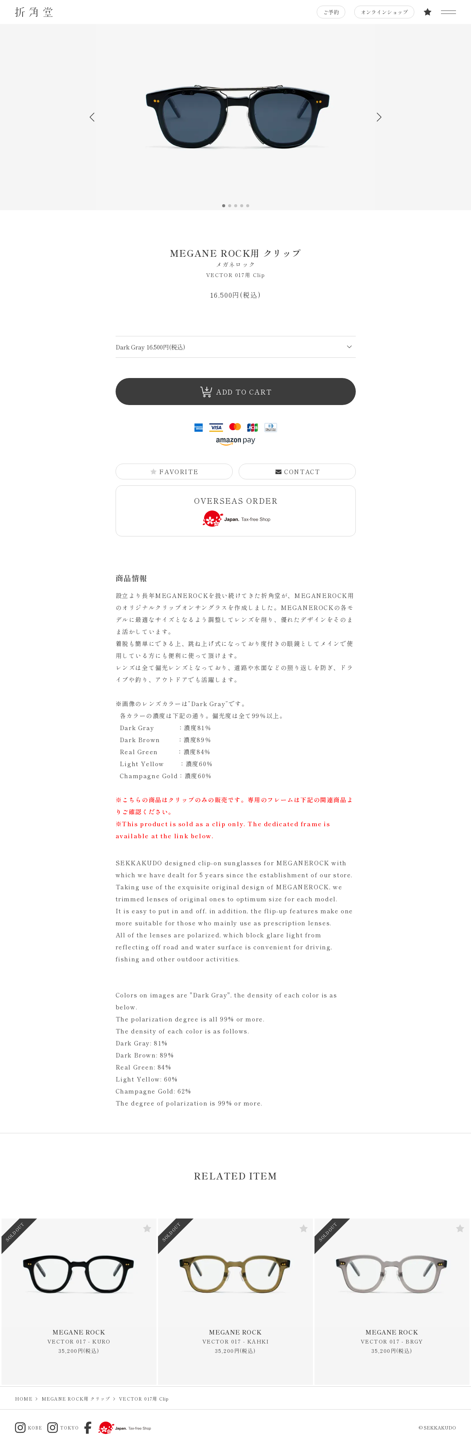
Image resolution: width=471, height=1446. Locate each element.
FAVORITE (174, 471)
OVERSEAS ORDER (236, 511)
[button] (379, 117)
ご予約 (331, 12)
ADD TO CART (236, 392)
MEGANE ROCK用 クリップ (236, 257)
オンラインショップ (384, 12)
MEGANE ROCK (79, 1336)
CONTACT (297, 471)
